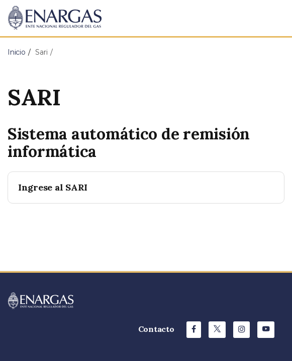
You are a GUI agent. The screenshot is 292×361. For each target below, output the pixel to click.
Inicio (17, 52)
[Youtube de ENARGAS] (265, 329)
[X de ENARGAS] (217, 329)
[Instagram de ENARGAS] (241, 329)
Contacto (156, 329)
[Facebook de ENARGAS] (193, 329)
